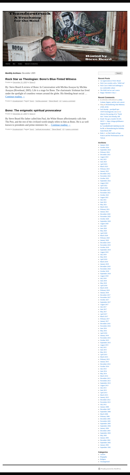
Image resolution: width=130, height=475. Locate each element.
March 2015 (104, 357)
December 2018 (105, 266)
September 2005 (105, 423)
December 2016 (105, 324)
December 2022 (105, 174)
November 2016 (105, 326)
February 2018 (105, 290)
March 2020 (104, 235)
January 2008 (104, 407)
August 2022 (104, 183)
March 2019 (104, 262)
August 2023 (104, 157)
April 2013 (103, 393)
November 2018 (105, 269)
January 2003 (104, 438)
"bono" (32, 101)
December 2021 (105, 190)
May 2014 (103, 373)
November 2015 (105, 338)
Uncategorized (17, 101)
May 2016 (103, 331)
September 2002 (105, 443)
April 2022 (103, 185)
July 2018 (103, 278)
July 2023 (103, 159)
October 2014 (104, 366)
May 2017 (103, 312)
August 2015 (104, 345)
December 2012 (105, 400)
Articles (102, 454)
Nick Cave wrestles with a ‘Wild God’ (112, 83)
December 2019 (105, 243)
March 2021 (104, 207)
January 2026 (104, 145)
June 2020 (103, 228)
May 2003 (103, 435)
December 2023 (105, 155)
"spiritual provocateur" (43, 129)
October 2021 (104, 195)
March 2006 (104, 414)
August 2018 (104, 276)
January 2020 (104, 240)
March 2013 (104, 395)
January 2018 (104, 293)
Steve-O (32, 82)
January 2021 (104, 212)
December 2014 (105, 364)
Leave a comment (69, 101)
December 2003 (105, 431)
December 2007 (105, 409)
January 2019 (104, 264)
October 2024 (104, 147)
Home (8, 64)
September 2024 (105, 150)
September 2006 (105, 412)
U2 (60, 101)
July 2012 (103, 404)
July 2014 (103, 369)
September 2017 (105, 302)
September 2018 (105, 274)
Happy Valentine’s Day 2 (108, 93)
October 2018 (104, 271)
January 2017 (104, 321)
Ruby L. (102, 133)
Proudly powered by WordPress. (111, 469)
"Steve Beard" (54, 101)
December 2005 (105, 419)
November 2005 (105, 421)
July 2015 (103, 347)
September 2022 (105, 181)
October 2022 (104, 178)
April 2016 (103, 333)
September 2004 (105, 426)
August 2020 (104, 224)
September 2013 (105, 383)
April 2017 (103, 314)
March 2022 (104, 188)
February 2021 (105, 209)
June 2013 (103, 390)
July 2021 (103, 200)
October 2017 (104, 300)
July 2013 (103, 388)
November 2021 (105, 193)
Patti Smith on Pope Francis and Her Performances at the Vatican (112, 135)
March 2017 (104, 316)
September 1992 (105, 447)
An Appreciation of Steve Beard (110, 81)
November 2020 (105, 216)
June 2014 (103, 371)
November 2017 (105, 297)
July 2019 (103, 254)
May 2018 (103, 283)
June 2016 (103, 328)
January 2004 (104, 428)
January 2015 (104, 362)
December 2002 (105, 440)
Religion (103, 459)
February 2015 (105, 359)
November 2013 (105, 381)
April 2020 (103, 233)
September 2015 (105, 343)
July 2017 (103, 307)
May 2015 (103, 352)
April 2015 (103, 354)
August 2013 (104, 385)
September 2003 (105, 433)
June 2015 (103, 350)
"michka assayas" (41, 101)
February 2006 (105, 416)
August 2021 (104, 197)
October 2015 (104, 340)
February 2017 (105, 319)
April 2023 (103, 164)
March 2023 (104, 166)
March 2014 (104, 376)
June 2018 (103, 281)
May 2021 (103, 204)
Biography (103, 457)
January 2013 (104, 397)
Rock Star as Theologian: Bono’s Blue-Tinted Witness (40, 79)
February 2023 (105, 169)
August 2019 (104, 252)
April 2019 (103, 259)
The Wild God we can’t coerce (110, 90)
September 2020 (105, 221)
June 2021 (103, 202)
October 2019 (104, 247)
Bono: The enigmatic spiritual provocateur (33, 110)
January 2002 (104, 445)
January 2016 (104, 335)
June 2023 (103, 162)
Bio (14, 64)
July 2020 (103, 226)
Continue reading (15, 96)
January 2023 (104, 171)
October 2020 (104, 219)
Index (20, 64)
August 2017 (104, 304)
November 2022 (105, 176)
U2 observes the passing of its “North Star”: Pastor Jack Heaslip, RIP (111, 114)
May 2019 (103, 257)
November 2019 (105, 245)
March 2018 (104, 288)
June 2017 (103, 309)
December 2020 (105, 214)
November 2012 (105, 402)
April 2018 (103, 285)
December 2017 (105, 295)
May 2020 (103, 231)
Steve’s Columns (31, 64)
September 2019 (105, 250)
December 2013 (105, 378)
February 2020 (105, 238)
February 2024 (105, 152)
